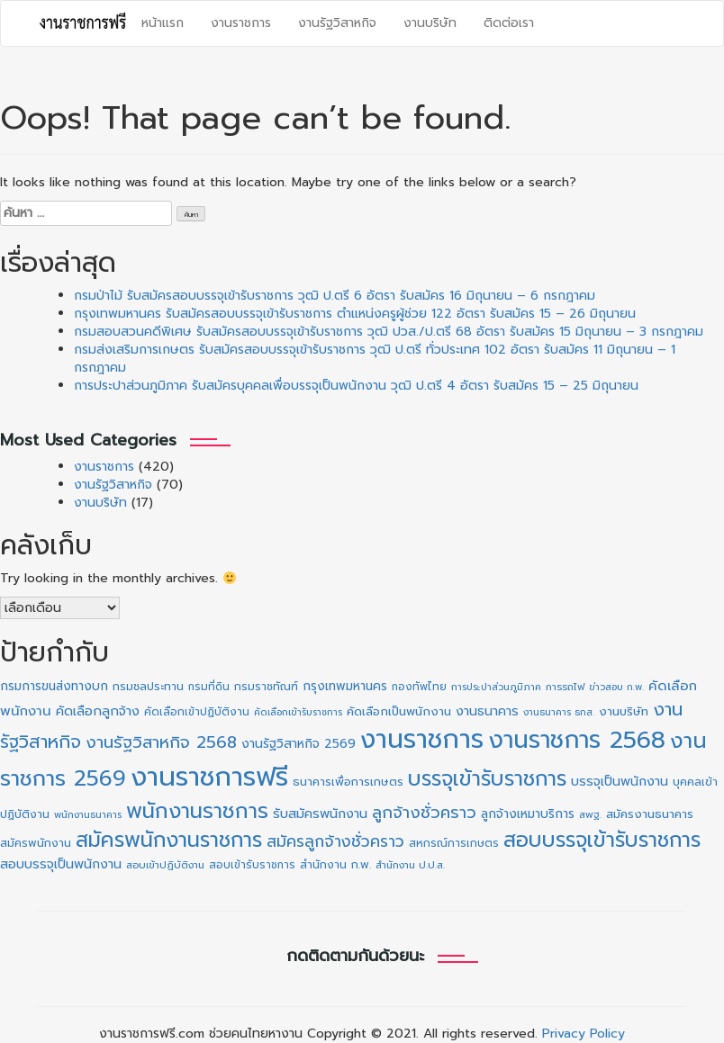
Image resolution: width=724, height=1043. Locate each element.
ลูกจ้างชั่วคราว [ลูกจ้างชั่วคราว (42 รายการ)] (424, 812)
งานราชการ (241, 22)
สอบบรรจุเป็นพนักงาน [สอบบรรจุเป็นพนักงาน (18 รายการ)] (61, 864)
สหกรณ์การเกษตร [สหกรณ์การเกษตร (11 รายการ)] (454, 843)
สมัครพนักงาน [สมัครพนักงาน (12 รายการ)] (35, 843)
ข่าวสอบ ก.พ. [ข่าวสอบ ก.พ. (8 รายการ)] (616, 686)
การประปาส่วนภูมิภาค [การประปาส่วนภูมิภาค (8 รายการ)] (496, 686)
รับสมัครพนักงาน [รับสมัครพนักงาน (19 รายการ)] (320, 813)
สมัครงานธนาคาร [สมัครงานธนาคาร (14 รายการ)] (649, 814)
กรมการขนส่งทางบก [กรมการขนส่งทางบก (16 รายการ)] (54, 686)
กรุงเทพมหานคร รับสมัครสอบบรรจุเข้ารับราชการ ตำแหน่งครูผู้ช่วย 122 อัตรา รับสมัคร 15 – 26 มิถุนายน (355, 313)
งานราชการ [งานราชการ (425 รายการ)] (422, 739)
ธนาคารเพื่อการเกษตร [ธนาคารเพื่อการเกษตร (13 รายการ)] (348, 781)
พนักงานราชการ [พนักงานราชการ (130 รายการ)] (197, 811)
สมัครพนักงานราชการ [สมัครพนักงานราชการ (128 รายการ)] (169, 840)
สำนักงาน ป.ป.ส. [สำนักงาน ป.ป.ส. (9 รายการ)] (410, 865)
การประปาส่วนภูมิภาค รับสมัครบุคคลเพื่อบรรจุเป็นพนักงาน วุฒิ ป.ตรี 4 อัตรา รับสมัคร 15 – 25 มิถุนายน (356, 385)
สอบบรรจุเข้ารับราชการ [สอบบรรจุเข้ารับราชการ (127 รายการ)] (602, 840)
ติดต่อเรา (509, 22)
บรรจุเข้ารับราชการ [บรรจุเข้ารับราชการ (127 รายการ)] (487, 779)
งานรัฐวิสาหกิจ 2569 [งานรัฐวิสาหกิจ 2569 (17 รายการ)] (298, 743)
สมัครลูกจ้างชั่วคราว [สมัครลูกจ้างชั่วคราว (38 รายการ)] (335, 841)
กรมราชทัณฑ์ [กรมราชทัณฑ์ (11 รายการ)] (266, 687)
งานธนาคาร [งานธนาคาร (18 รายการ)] (487, 711)
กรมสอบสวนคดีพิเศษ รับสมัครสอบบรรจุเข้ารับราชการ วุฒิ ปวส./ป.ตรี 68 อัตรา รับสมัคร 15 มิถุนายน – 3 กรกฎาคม (388, 331)
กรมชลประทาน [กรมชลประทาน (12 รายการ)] (148, 687)
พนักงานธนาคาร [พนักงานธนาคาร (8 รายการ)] (88, 814)
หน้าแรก (162, 22)
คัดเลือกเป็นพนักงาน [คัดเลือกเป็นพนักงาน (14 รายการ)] (399, 712)
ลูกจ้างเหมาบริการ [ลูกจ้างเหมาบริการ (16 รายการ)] (528, 814)
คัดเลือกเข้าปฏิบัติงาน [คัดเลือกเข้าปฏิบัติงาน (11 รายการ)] (196, 712)
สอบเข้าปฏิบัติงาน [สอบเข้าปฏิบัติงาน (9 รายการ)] (165, 865)
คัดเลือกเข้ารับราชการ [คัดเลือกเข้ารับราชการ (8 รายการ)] (298, 712)
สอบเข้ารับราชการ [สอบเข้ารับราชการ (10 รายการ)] (252, 865)
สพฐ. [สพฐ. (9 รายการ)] (590, 815)
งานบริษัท (430, 22)
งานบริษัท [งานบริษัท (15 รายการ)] (623, 711)
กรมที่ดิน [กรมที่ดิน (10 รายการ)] (209, 687)
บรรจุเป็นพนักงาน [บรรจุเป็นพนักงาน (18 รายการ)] (619, 781)
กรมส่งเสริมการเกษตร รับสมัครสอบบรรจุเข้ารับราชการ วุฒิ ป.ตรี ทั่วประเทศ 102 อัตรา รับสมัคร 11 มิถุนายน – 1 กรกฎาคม (374, 358)
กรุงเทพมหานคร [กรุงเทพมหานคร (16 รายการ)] (345, 686)
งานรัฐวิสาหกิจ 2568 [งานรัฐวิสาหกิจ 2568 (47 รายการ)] (161, 742)
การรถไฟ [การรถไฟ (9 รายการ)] (565, 687)
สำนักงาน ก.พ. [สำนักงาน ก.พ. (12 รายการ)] (335, 865)
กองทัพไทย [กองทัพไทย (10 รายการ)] (419, 687)
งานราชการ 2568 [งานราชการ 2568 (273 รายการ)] (576, 740)
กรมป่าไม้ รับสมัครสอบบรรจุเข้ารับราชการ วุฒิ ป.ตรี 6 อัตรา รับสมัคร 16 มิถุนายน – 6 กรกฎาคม (334, 295)
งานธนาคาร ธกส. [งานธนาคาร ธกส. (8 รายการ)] (558, 712)
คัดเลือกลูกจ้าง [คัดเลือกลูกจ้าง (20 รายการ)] (98, 711)
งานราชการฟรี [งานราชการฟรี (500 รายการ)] (209, 776)
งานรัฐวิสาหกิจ (337, 22)
